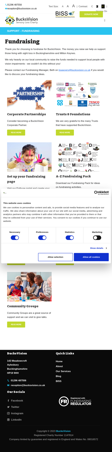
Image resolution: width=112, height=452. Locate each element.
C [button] (92, 6)
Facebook (15, 400)
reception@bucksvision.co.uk (21, 8)
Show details (96, 248)
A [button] (62, 6)
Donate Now (91, 14)
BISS (59, 381)
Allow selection (55, 257)
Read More (16, 133)
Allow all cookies (91, 257)
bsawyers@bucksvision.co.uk (74, 70)
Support (13, 31)
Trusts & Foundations (73, 114)
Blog (58, 376)
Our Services (63, 371)
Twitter (13, 407)
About (59, 366)
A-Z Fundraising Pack (73, 176)
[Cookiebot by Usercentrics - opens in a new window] (96, 193)
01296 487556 (13, 5)
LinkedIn (14, 419)
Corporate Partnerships (26, 114)
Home (59, 361)
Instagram (15, 413)
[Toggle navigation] (104, 20)
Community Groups (22, 306)
